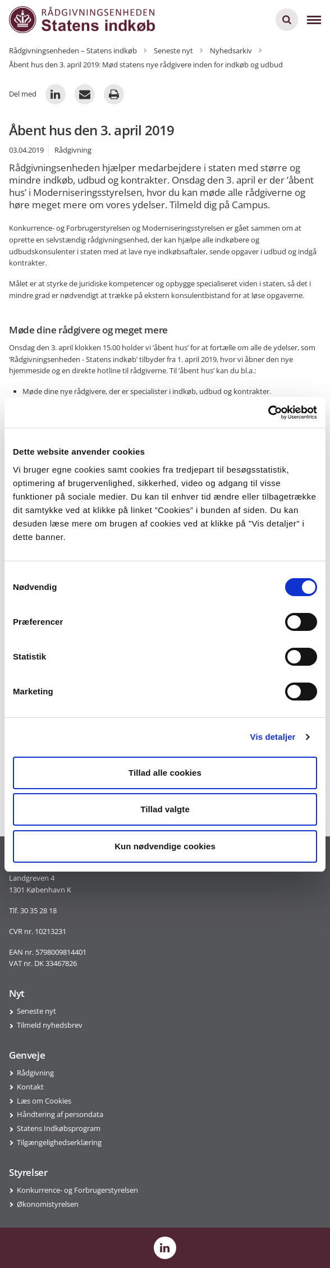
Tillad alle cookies (165, 772)
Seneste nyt (36, 1011)
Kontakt (30, 1087)
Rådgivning (35, 1073)
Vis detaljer (273, 736)
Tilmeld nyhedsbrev (49, 1025)
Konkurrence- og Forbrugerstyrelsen (77, 1190)
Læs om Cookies (44, 1101)
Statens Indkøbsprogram (58, 1128)
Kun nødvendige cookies (165, 846)
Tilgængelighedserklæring (59, 1142)
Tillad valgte (165, 809)
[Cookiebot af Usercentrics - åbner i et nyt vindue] (268, 412)
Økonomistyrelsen (48, 1204)
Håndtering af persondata (60, 1114)
